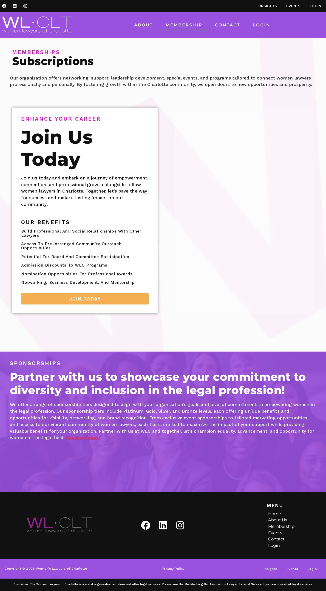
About (143, 25)
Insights (268, 6)
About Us (277, 519)
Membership (184, 25)
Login (315, 6)
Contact (227, 25)
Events (293, 6)
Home (274, 513)
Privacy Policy (173, 569)
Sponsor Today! (83, 437)
